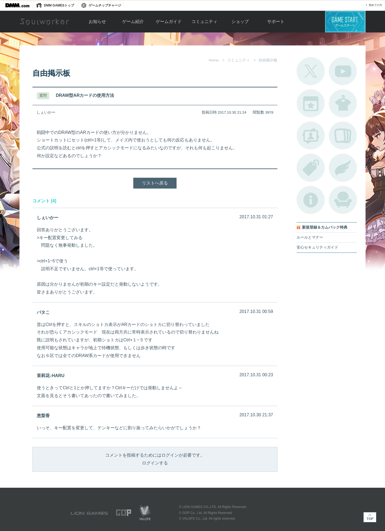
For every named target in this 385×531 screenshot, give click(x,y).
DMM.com (17, 5)
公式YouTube (343, 71)
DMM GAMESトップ (59, 5)
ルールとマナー (310, 237)
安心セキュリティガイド (317, 247)
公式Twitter (311, 71)
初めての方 (375, 5)
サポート (275, 21)
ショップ (240, 21)
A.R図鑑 (343, 135)
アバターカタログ (343, 103)
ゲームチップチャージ (105, 5)
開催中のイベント (311, 103)
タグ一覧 (311, 168)
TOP (369, 517)
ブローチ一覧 (343, 168)
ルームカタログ (343, 200)
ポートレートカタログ (311, 135)
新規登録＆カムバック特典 (324, 227)
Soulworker (44, 21)
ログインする (155, 463)
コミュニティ (204, 21)
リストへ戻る (155, 183)
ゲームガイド (169, 21)
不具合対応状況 (311, 200)
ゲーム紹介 (133, 21)
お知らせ (97, 21)
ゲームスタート (345, 21)
